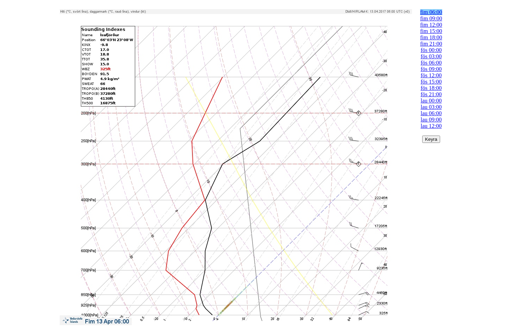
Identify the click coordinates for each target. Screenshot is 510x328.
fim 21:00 (431, 44)
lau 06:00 (431, 113)
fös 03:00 (431, 56)
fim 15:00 (431, 31)
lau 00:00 (431, 101)
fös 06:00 (431, 63)
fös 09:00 (431, 69)
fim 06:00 (431, 12)
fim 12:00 (431, 25)
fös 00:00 (431, 50)
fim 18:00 (431, 37)
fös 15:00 (431, 82)
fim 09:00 (431, 18)
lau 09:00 (431, 120)
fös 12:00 (431, 75)
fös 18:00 (431, 88)
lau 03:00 (431, 107)
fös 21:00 (431, 94)
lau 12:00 (431, 126)
